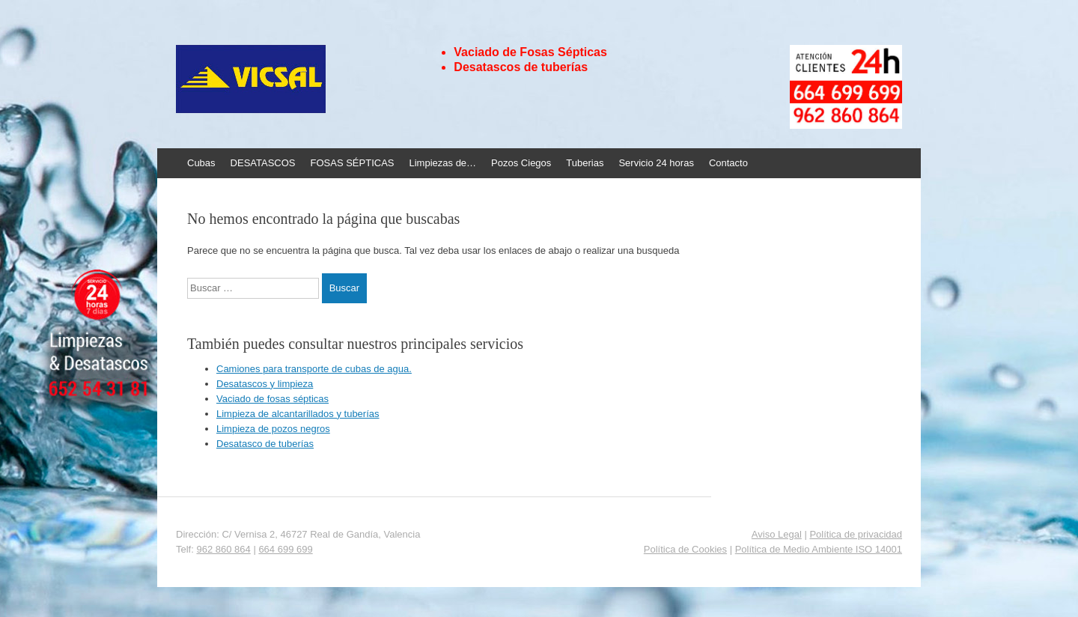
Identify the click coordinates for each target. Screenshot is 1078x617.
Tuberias (584, 162)
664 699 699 (285, 549)
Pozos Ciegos (521, 162)
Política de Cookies (685, 549)
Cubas (201, 162)
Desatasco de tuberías (265, 443)
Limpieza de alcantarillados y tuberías (298, 413)
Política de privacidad (855, 534)
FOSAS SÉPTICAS (353, 162)
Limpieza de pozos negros (273, 428)
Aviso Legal (777, 534)
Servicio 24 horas (655, 162)
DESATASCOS (263, 162)
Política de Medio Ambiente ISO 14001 (818, 549)
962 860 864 (223, 549)
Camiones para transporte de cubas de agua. (314, 368)
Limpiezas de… (443, 162)
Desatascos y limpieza (264, 383)
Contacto (728, 162)
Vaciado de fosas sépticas (272, 398)
